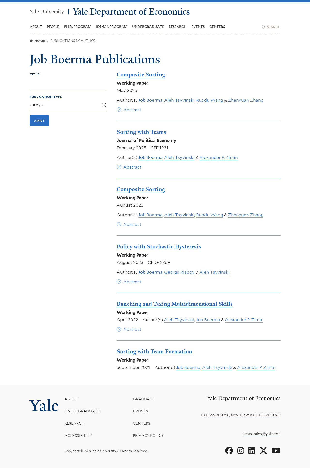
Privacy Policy (148, 435)
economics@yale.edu (261, 433)
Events (198, 27)
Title (34, 74)
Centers (217, 27)
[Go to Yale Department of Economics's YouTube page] (276, 451)
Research (74, 423)
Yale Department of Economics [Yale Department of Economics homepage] (131, 11)
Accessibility (78, 435)
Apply (39, 121)
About (71, 399)
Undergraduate (82, 411)
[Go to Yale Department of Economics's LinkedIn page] (251, 451)
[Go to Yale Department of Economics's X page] (263, 451)
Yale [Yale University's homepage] (44, 405)
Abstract (132, 109)
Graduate (143, 399)
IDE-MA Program (111, 27)
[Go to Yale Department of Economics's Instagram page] (240, 451)
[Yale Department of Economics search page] (271, 27)
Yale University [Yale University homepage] (47, 11)
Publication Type (46, 97)
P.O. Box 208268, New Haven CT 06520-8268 (240, 415)
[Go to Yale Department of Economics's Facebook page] (229, 451)
